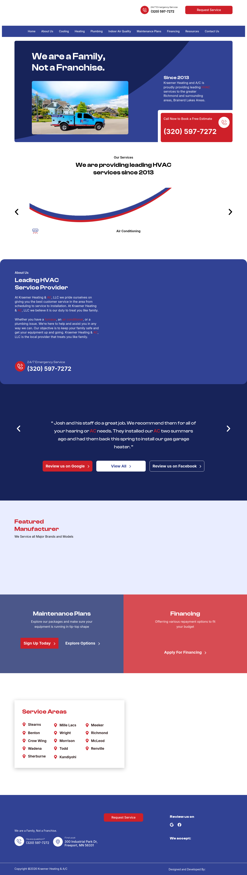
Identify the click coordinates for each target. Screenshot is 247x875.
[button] (17, 212)
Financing (173, 31)
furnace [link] (50, 319)
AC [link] (49, 297)
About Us (47, 31)
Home (32, 31)
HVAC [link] (205, 87)
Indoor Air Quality (119, 31)
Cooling (64, 31)
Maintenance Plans (149, 31)
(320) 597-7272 (162, 11)
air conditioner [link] (72, 319)
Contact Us (212, 31)
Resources (192, 31)
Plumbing (97, 31)
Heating (80, 31)
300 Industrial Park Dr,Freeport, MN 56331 (81, 843)
